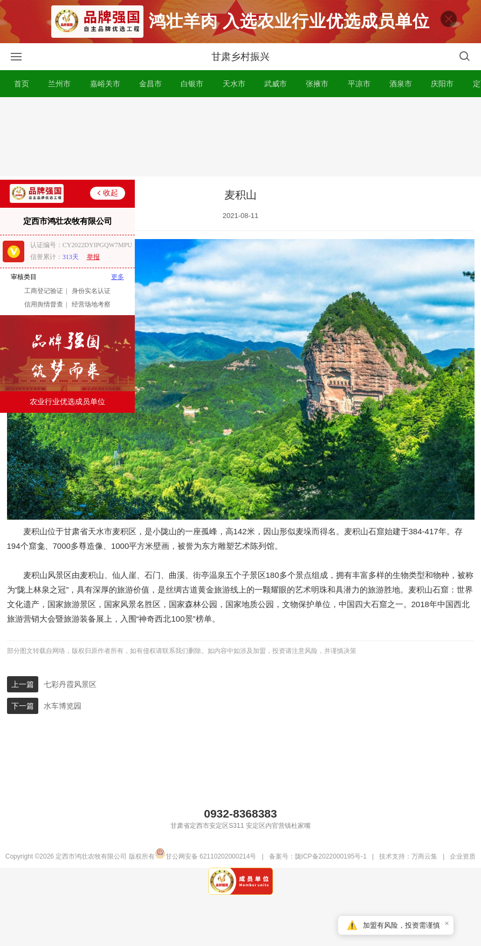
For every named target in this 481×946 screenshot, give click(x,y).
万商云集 (424, 871)
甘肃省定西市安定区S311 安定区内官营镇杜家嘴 (240, 840)
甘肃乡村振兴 (240, 71)
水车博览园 (62, 720)
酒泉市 (400, 98)
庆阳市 (442, 98)
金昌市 (150, 98)
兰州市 (59, 98)
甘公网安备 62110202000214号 (206, 871)
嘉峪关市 (105, 98)
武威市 (275, 98)
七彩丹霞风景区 (70, 699)
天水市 (234, 98)
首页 (21, 98)
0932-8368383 (240, 828)
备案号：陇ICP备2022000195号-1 (318, 871)
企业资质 (463, 871)
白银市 (192, 98)
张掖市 (317, 98)
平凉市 (359, 98)
